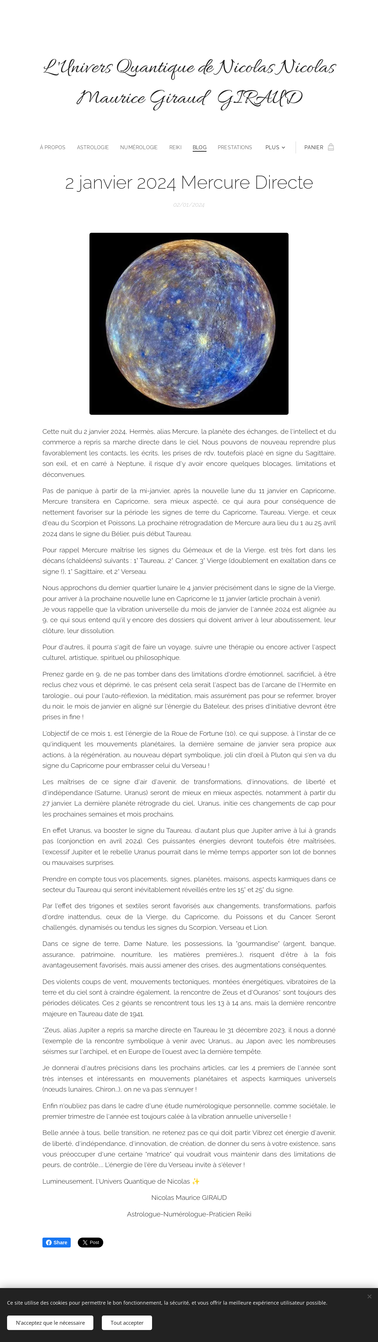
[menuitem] (52, 147)
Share (57, 1242)
